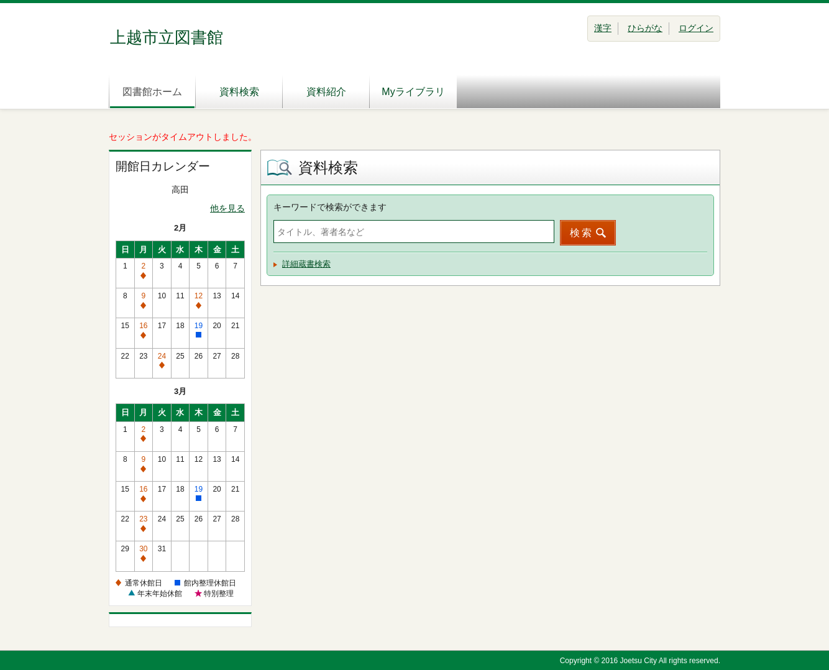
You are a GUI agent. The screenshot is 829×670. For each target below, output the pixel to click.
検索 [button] (581, 232)
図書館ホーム (152, 91)
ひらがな (645, 28)
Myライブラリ (413, 91)
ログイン (696, 28)
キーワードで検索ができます (330, 207)
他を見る (227, 208)
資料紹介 (326, 91)
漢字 (602, 28)
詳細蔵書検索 (306, 263)
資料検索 (239, 91)
